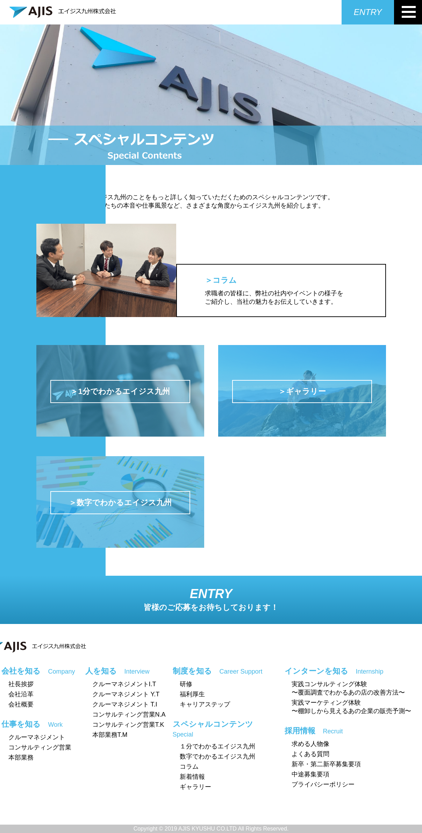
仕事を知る (32, 724)
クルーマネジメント (36, 737)
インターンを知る (334, 671)
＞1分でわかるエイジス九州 (120, 391)
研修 (186, 684)
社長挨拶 (21, 684)
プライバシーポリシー (323, 784)
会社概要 (21, 704)
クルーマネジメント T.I (124, 704)
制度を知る (218, 671)
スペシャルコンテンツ (213, 729)
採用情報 (314, 730)
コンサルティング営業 (39, 747)
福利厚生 (192, 694)
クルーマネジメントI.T (124, 684)
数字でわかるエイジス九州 (217, 756)
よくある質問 (310, 754)
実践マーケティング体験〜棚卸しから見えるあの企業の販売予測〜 (351, 706)
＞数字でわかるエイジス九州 (120, 502)
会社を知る (38, 671)
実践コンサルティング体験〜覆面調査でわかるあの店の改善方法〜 (348, 688)
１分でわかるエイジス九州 (217, 746)
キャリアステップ (205, 704)
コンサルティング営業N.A (129, 714)
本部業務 (21, 757)
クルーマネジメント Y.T (126, 694)
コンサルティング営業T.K (128, 724)
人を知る (117, 671)
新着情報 (192, 776)
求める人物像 (310, 743)
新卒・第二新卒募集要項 (326, 764)
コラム (189, 766)
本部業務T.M (110, 734)
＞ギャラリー (302, 391)
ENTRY (368, 12)
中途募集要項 (310, 774)
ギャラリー (195, 786)
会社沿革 (21, 694)
